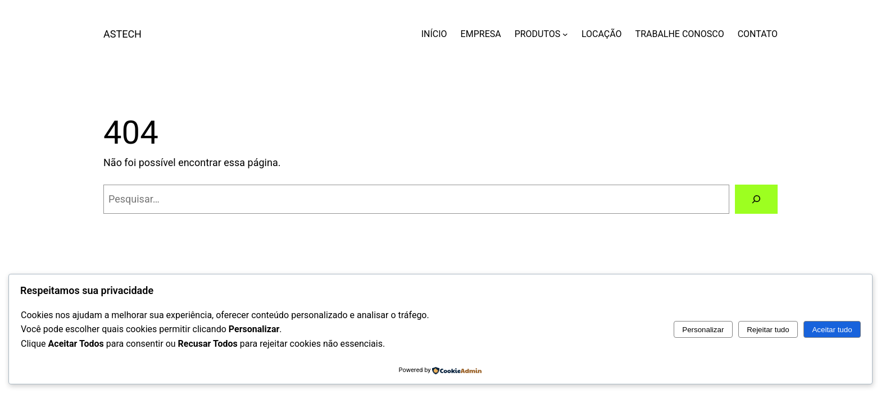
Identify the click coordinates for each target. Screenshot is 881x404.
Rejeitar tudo (768, 329)
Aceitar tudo (832, 329)
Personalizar (703, 329)
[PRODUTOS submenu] (565, 34)
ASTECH (122, 34)
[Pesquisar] (756, 199)
